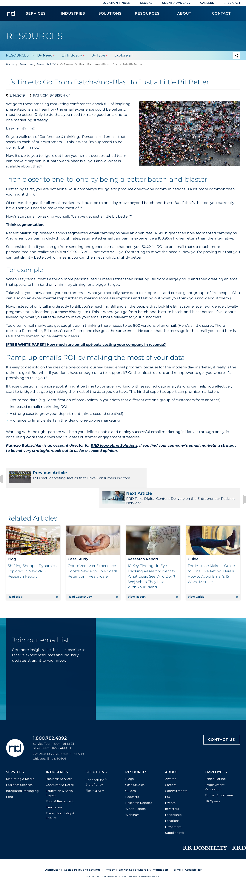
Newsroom (173, 808)
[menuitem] (35, 15)
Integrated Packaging (22, 772)
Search (232, 2)
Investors (172, 790)
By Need (44, 55)
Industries (57, 753)
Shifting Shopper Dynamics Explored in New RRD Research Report (32, 552)
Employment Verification (215, 768)
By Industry (71, 55)
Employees (216, 753)
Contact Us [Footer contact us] (221, 721)
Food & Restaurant (60, 782)
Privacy (110, 851)
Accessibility (193, 851)
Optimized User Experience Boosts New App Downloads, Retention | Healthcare (93, 552)
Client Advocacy (176, 2)
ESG (168, 778)
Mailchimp (29, 233)
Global (146, 2)
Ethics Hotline (215, 760)
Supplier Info (174, 814)
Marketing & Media (20, 760)
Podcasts (132, 778)
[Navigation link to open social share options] (236, 56)
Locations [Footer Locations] (172, 802)
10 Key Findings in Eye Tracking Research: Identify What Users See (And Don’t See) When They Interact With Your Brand (152, 558)
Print (9, 778)
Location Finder (116, 2)
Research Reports (138, 784)
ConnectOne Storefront (96, 763)
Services (15, 753)
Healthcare (54, 788)
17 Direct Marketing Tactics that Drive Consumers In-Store (62, 477)
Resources (17, 55)
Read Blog (34, 577)
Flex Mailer (94, 772)
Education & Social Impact (59, 774)
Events (170, 784)
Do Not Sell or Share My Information (143, 851)
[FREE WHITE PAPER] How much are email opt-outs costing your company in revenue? (86, 344)
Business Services (19, 766)
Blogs (129, 760)
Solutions (96, 753)
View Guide (214, 577)
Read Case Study (94, 577)
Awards (170, 760)
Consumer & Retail (60, 766)
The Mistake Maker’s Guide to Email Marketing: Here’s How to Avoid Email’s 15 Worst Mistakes (211, 555)
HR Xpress (212, 782)
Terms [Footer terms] (176, 851)
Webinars (132, 796)
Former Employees (219, 776)
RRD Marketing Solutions (114, 445)
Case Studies (134, 766)
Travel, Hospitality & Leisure (60, 797)
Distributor (52, 851)
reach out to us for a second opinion (84, 451)
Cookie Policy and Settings (82, 851)
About (171, 753)
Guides (130, 772)
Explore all (122, 55)
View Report (154, 577)
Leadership (173, 796)
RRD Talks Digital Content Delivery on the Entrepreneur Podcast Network (184, 477)
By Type (97, 55)
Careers (207, 2)
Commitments (176, 772)
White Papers (135, 790)
